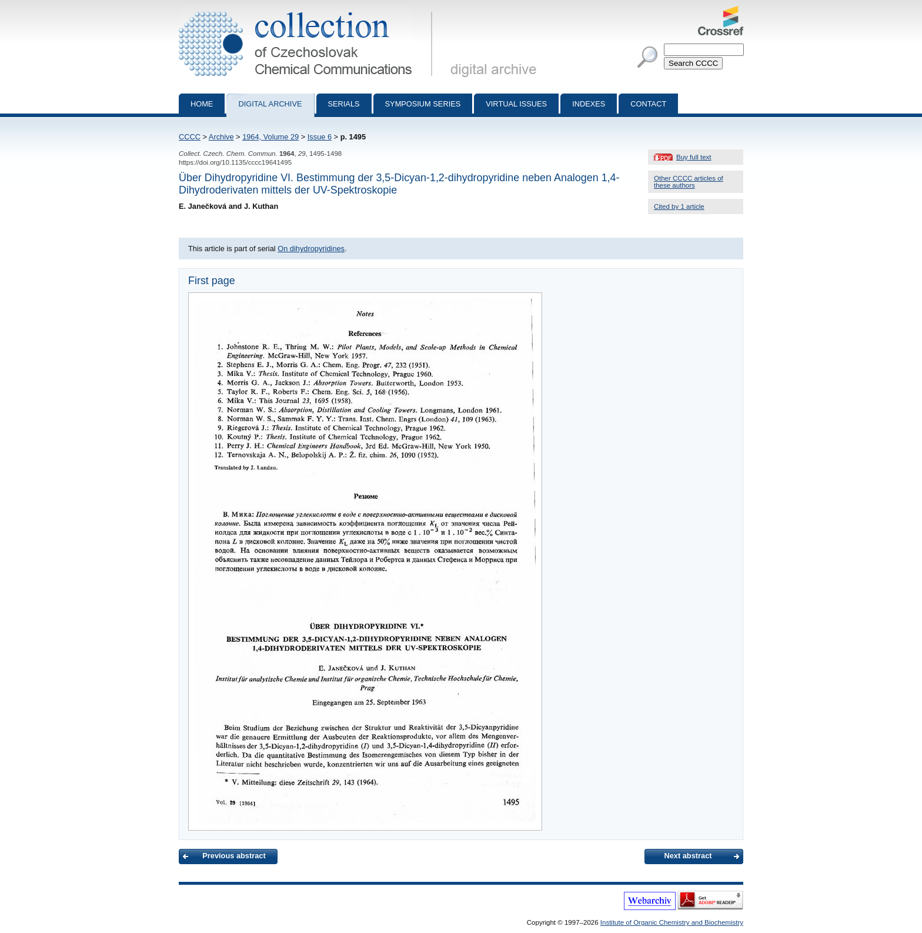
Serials (344, 103)
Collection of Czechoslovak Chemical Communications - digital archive (308, 10)
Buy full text (693, 157)
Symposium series (423, 103)
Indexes (588, 103)
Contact (648, 103)
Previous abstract (233, 855)
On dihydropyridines (311, 248)
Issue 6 (320, 136)
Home (202, 103)
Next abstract (687, 855)
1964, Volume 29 (270, 136)
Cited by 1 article (679, 206)
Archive (221, 136)
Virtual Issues (516, 103)
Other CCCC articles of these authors (688, 182)
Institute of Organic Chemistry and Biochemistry (671, 922)
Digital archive (270, 103)
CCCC (190, 136)
